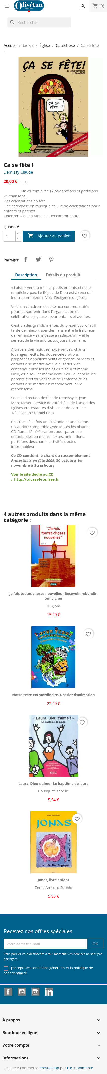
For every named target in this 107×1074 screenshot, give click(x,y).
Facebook (8, 992)
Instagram (35, 992)
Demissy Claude (18, 172)
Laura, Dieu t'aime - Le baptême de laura (53, 783)
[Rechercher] (39, 22)
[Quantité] (10, 236)
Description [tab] (26, 275)
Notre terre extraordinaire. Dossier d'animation (53, 694)
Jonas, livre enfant (53, 879)
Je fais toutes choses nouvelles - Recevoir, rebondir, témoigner (53, 596)
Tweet (38, 259)
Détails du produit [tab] (63, 275)
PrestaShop (49, 1067)
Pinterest (51, 259)
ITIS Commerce (80, 1067)
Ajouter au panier (49, 236)
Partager (25, 259)
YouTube (22, 992)
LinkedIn (49, 992)
